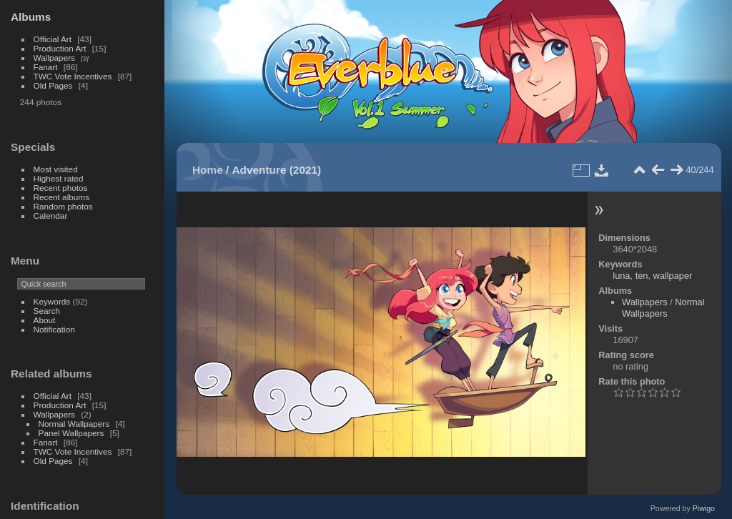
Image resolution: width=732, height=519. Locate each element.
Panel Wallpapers (71, 433)
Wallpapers (54, 57)
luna (621, 275)
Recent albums (61, 197)
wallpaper (673, 275)
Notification (54, 329)
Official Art (52, 39)
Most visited (56, 169)
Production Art (60, 48)
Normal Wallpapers (74, 423)
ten (641, 275)
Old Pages (53, 85)
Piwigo (704, 508)
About (45, 320)
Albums (31, 17)
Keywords (52, 301)
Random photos (63, 206)
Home (207, 170)
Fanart (46, 66)
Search (47, 310)
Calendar (51, 215)
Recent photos (61, 187)
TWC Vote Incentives (73, 76)
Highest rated (59, 178)
